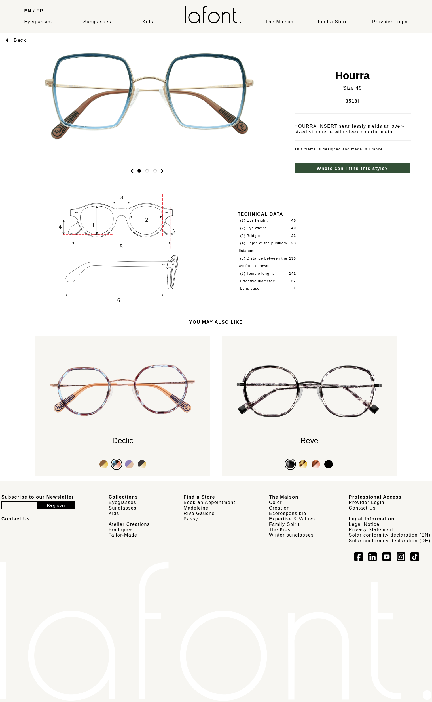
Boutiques (121, 529)
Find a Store (333, 21)
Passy (191, 518)
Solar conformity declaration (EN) (390, 535)
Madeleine (196, 508)
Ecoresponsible (287, 513)
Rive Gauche (199, 513)
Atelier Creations (129, 524)
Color (275, 502)
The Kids (280, 529)
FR (40, 11)
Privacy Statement (371, 529)
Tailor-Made (123, 535)
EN (27, 11)
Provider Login (390, 21)
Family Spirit (284, 524)
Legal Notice (364, 524)
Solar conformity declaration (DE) (390, 540)
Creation (279, 508)
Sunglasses (97, 21)
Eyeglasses (38, 21)
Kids (148, 21)
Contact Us (362, 508)
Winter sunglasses (291, 535)
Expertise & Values (292, 518)
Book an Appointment (210, 502)
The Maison (279, 21)
